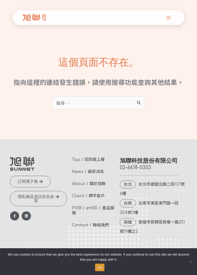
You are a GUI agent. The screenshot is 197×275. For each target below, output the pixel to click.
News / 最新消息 (88, 171)
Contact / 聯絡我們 (90, 225)
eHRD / (93, 208)
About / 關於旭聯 (89, 184)
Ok (100, 267)
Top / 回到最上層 (88, 159)
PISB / (78, 208)
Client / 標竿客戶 (88, 196)
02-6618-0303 (135, 167)
